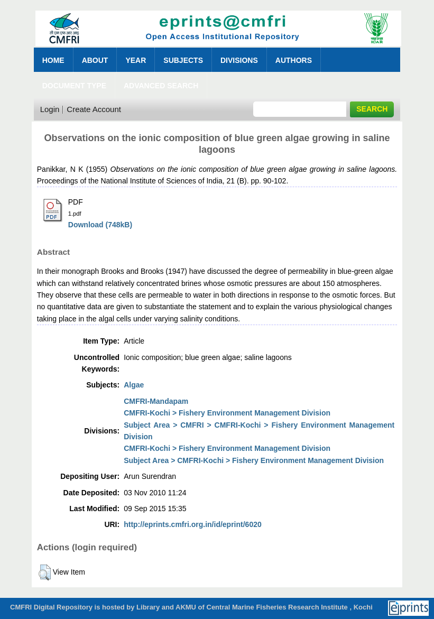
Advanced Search (161, 85)
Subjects (183, 60)
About (95, 60)
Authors (293, 60)
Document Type (74, 85)
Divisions (239, 60)
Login (50, 109)
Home (53, 60)
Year (135, 60)
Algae (134, 385)
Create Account (94, 109)
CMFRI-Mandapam (156, 401)
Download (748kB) (100, 224)
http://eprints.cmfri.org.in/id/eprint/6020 (193, 524)
